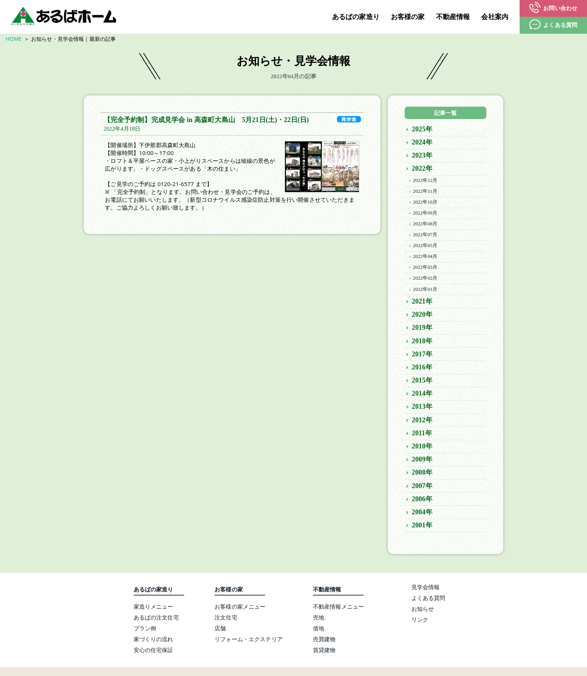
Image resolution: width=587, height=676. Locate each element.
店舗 (220, 629)
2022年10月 (425, 203)
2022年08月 (425, 225)
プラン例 (145, 629)
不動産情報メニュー (338, 608)
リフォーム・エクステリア (249, 640)
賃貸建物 (324, 651)
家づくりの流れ (153, 640)
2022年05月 (425, 247)
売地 (318, 618)
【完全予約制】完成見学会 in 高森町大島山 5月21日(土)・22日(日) (206, 121)
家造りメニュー (153, 608)
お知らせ (422, 610)
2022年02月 (425, 280)
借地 (318, 629)
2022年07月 (425, 236)
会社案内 (494, 17)
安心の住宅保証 (153, 651)
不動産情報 (453, 17)
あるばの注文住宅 (156, 618)
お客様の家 (408, 17)
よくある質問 (428, 599)
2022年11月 (425, 192)
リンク (419, 621)
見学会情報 (425, 588)
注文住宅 (226, 618)
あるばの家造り (356, 17)
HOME (14, 38)
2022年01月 (425, 290)
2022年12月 (425, 182)
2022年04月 (425, 258)
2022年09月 (425, 214)
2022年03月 (425, 268)
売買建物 (324, 640)
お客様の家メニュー (240, 608)
